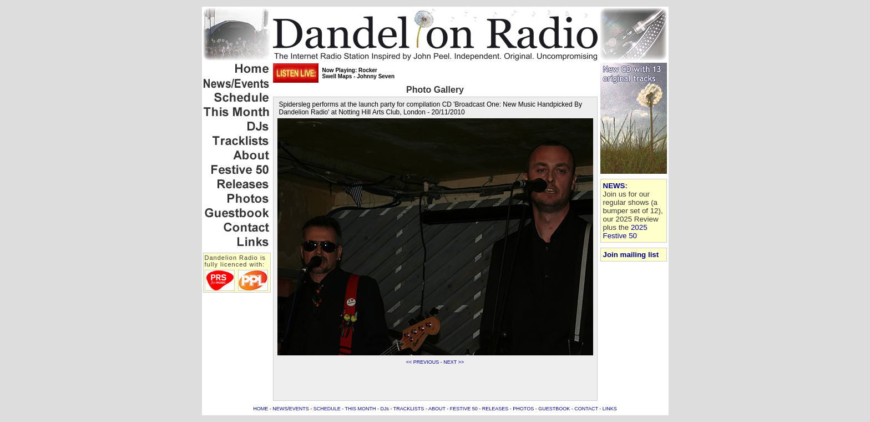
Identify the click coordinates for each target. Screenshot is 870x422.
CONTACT (586, 408)
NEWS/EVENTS (290, 408)
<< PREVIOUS (422, 362)
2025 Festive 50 (625, 231)
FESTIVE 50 (464, 408)
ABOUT (437, 408)
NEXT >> (453, 362)
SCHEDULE (327, 408)
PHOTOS (523, 408)
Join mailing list (631, 254)
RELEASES (495, 408)
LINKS (610, 408)
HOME (260, 408)
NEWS (614, 186)
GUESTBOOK (554, 408)
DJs (385, 408)
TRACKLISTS (408, 408)
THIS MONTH (360, 408)
